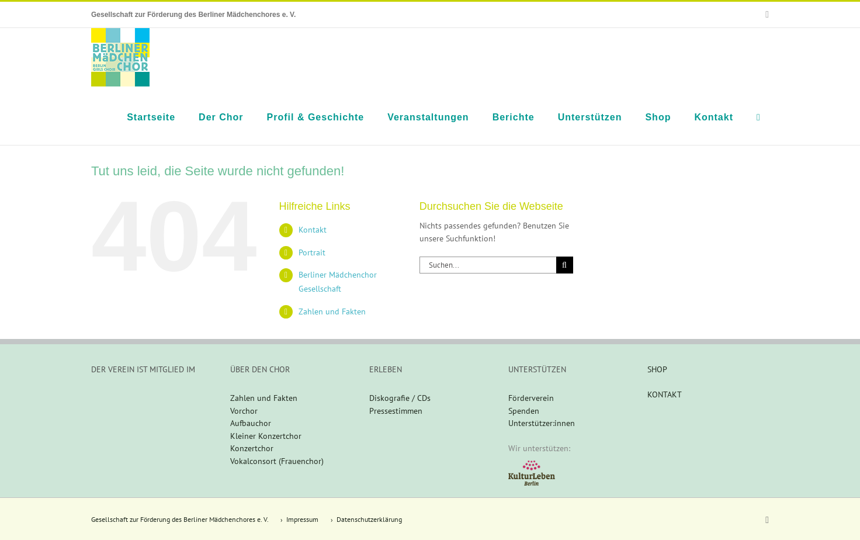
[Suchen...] (487, 265)
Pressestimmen (395, 411)
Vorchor (244, 411)
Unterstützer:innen (541, 423)
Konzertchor (251, 448)
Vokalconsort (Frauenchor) (277, 461)
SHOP (657, 369)
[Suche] (564, 265)
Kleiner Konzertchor (265, 436)
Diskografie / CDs (400, 398)
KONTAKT (664, 394)
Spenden (523, 411)
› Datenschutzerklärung (366, 519)
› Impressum (299, 519)
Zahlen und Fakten (332, 311)
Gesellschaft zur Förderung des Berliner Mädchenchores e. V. (179, 519)
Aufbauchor (250, 423)
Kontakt (313, 229)
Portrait (312, 252)
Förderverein (531, 398)
